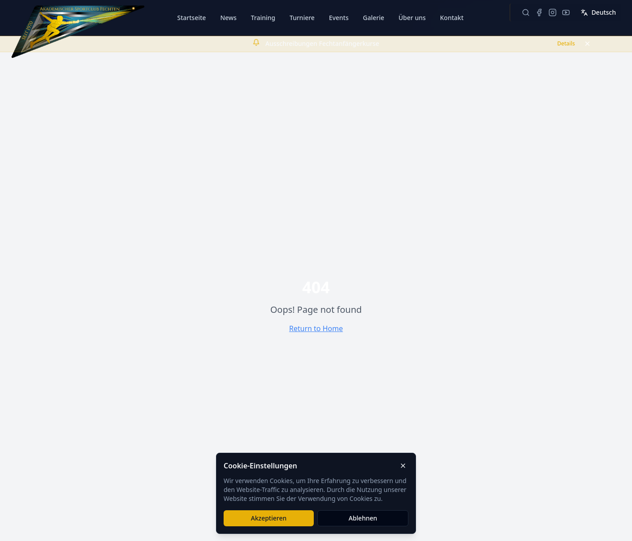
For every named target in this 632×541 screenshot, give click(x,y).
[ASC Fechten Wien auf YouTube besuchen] (566, 12)
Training (263, 17)
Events (339, 17)
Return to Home (316, 328)
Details (566, 43)
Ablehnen (363, 518)
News (228, 17)
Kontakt (452, 17)
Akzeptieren (269, 518)
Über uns (412, 17)
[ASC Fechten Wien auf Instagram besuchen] (553, 12)
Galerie (373, 17)
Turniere (302, 17)
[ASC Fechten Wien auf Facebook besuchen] (539, 12)
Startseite (191, 17)
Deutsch (598, 12)
